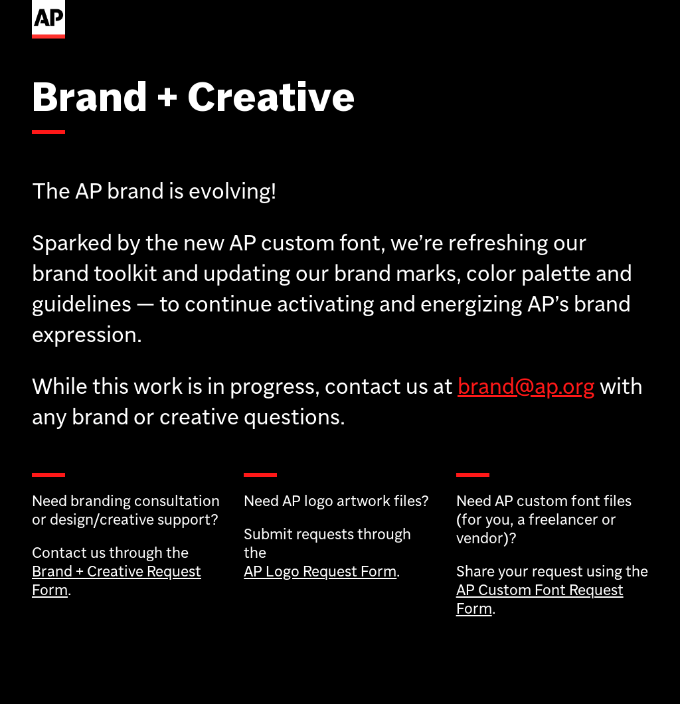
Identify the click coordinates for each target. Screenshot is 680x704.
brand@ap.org (526, 386)
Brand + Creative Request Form (116, 580)
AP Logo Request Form (320, 571)
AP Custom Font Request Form (540, 598)
